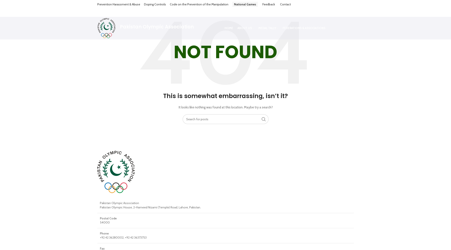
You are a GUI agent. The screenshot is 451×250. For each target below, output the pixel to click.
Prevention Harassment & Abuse (118, 4)
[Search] (226, 111)
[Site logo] (106, 20)
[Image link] (116, 164)
